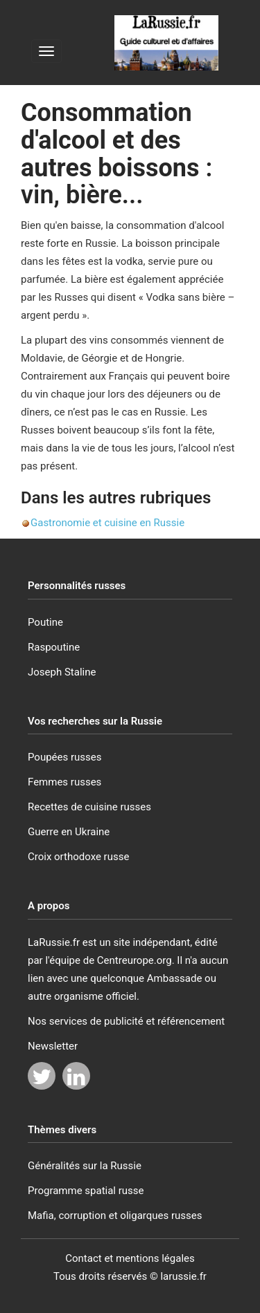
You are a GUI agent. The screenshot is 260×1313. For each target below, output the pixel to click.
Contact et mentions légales (130, 1258)
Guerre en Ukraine (69, 832)
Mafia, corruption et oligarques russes (115, 1215)
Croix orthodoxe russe (78, 856)
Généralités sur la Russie (84, 1166)
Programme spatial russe (86, 1190)
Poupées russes (65, 757)
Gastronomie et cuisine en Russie (107, 522)
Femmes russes (64, 782)
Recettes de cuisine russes (89, 807)
